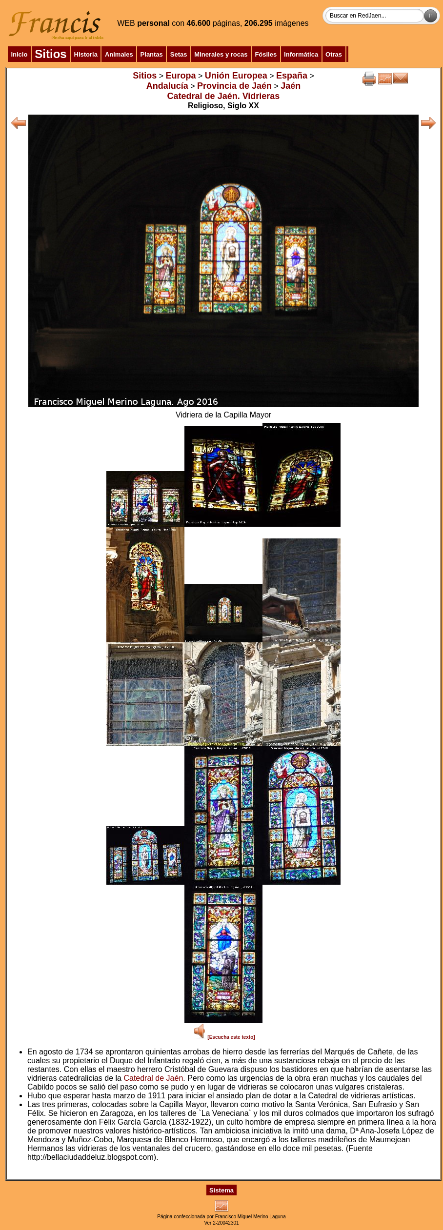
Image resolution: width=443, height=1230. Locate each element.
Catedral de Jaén (153, 1078)
